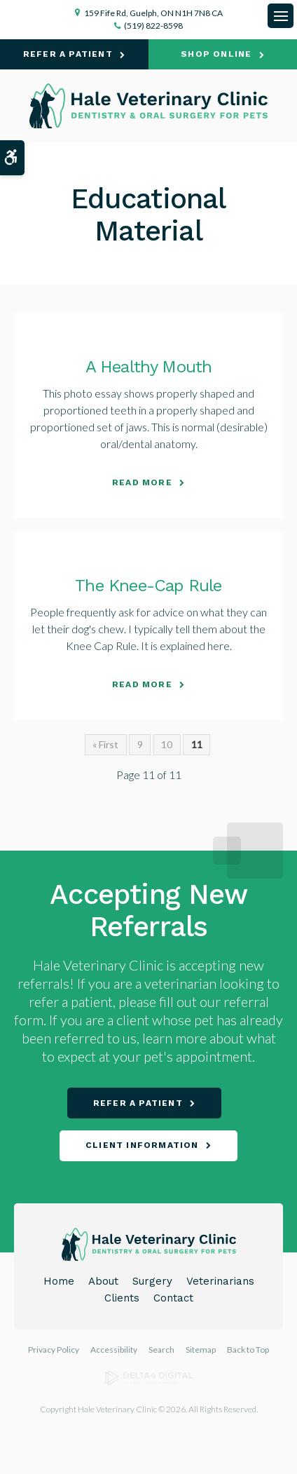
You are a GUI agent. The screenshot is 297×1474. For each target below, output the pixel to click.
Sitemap (201, 1349)
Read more (142, 482)
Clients (121, 1298)
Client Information (142, 1145)
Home (58, 1281)
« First (105, 744)
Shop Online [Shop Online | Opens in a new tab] (216, 54)
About (103, 1281)
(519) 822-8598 (153, 25)
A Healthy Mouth (148, 367)
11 (196, 744)
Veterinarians (220, 1281)
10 (166, 744)
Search (161, 1349)
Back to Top (248, 1349)
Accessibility (113, 1349)
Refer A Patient (68, 54)
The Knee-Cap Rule (148, 585)
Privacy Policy (53, 1349)
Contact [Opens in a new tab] (173, 1298)
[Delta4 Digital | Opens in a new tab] (149, 1382)
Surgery (152, 1281)
